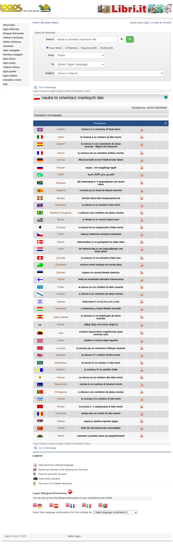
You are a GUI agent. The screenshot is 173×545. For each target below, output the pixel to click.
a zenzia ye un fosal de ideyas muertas (101, 190)
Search (50, 39)
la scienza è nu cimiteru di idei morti (101, 398)
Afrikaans (61, 183)
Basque (61, 198)
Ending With (105, 48)
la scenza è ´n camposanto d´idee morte (101, 406)
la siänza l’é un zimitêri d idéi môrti (101, 205)
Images (60, 91)
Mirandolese (61, 363)
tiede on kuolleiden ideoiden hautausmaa (100, 279)
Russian (61, 167)
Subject (50, 73)
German (61, 159)
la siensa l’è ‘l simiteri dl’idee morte (101, 355)
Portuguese (61, 392)
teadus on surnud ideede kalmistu (101, 272)
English (61, 129)
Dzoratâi (61, 258)
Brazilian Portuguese (61, 213)
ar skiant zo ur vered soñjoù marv (100, 219)
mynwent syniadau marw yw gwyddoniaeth (100, 436)
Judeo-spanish (60, 317)
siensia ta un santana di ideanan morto (101, 384)
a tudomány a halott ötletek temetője (101, 308)
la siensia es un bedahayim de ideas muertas (101, 317)
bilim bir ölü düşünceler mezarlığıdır (101, 428)
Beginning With (87, 48)
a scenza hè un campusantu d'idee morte (100, 227)
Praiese (61, 398)
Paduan (61, 377)
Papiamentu (61, 384)
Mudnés (61, 369)
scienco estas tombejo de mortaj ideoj (101, 264)
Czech (60, 234)
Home (36, 22)
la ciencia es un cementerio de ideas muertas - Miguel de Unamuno (101, 145)
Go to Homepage (47, 87)
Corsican (60, 227)
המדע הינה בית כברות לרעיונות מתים (100, 301)
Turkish (61, 428)
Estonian (60, 272)
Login (146, 22)
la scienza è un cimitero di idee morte (100, 137)
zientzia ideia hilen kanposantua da (101, 198)
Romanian (61, 413)
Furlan (60, 287)
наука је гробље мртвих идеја (101, 421)
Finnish (61, 279)
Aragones (61, 190)
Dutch (61, 248)
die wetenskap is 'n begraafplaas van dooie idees (101, 183)
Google (51, 91)
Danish (60, 242)
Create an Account (161, 22)
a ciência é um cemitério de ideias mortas (101, 213)
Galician (61, 294)
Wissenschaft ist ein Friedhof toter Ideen (101, 159)
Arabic (60, 174)
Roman (61, 406)
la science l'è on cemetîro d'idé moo (101, 258)
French (60, 153)
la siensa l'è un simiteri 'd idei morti (101, 363)
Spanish (61, 144)
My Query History (50, 22)
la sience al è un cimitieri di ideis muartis (100, 287)
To (52, 64)
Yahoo (68, 91)
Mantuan (60, 355)
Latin (60, 333)
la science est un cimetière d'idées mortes (101, 153)
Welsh (61, 436)
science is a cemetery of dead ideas (100, 129)
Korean (61, 324)
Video (87, 91)
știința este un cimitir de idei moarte (101, 413)
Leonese (60, 348)
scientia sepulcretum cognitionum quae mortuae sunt (101, 333)
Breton (60, 219)
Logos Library (39, 91)
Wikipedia (78, 91)
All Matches (70, 48)
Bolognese (60, 205)
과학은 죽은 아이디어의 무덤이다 (101, 324)
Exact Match (54, 48)
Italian (61, 137)
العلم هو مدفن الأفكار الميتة (101, 174)
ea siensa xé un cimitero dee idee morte (101, 377)
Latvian (61, 340)
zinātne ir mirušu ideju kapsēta (101, 340)
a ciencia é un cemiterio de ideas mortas (101, 294)
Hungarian (61, 308)
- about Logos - (74, 536)
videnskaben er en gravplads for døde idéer (101, 242)
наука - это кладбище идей (101, 167)
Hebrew (61, 301)
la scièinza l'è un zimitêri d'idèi (101, 369)
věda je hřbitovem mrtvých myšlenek (101, 234)
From (51, 55)
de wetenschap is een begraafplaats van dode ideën (101, 250)
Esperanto (61, 264)
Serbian (61, 421)
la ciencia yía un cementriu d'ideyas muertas (101, 348)
